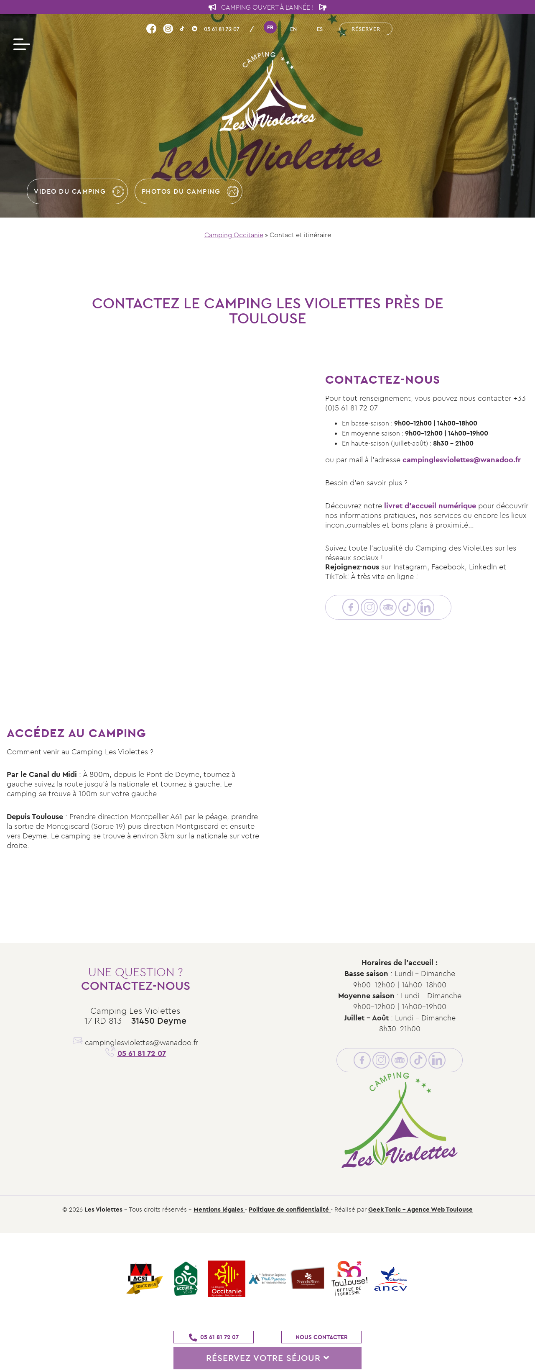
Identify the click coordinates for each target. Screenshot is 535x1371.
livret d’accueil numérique (430, 505)
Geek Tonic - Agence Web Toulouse (420, 1209)
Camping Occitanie (233, 235)
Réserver (366, 29)
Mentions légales (219, 1209)
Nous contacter (322, 1337)
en (293, 29)
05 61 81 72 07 (221, 29)
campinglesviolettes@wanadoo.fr (462, 459)
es (320, 29)
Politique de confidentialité (290, 1209)
